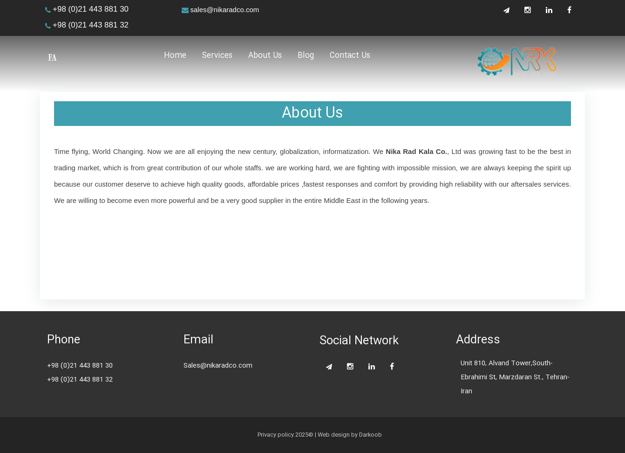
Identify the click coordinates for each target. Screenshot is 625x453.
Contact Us (350, 56)
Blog (306, 56)
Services (217, 56)
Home (175, 56)
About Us (265, 56)
